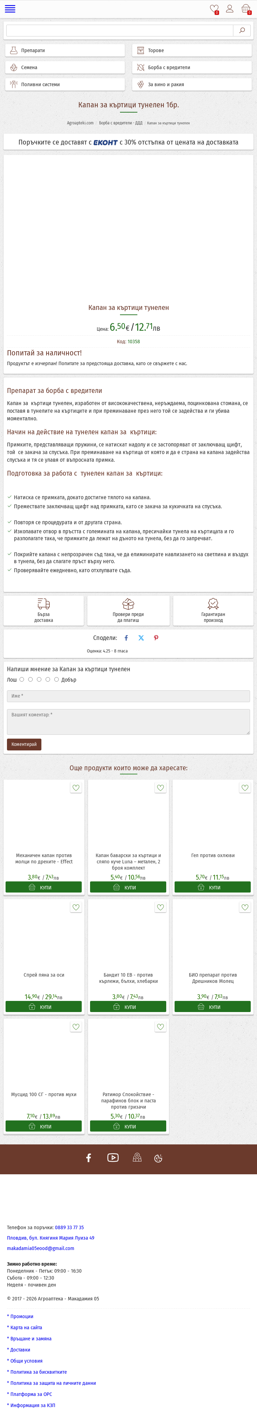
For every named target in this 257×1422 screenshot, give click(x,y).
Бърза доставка (43, 617)
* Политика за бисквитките (37, 1372)
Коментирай (24, 744)
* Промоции (20, 1316)
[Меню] (10, 9)
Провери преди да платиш (128, 617)
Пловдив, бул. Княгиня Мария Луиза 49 (50, 1238)
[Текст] (128, 722)
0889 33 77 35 (69, 1227)
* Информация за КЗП (31, 1405)
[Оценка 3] (39, 679)
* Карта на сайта (24, 1327)
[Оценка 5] (56, 679)
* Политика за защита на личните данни (51, 1383)
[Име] (128, 696)
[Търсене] (119, 30)
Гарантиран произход (213, 617)
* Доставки (18, 1350)
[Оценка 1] (21, 679)
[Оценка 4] (48, 679)
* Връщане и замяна (29, 1338)
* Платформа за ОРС (29, 1394)
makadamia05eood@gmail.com (40, 1248)
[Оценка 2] (30, 679)
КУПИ (40, 887)
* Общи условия (24, 1361)
